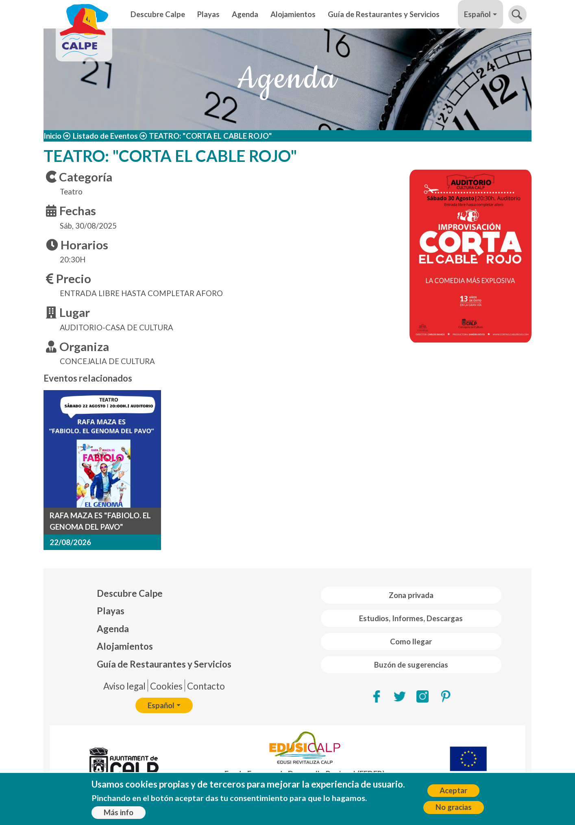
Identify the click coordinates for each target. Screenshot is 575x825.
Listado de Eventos (105, 135)
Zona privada (411, 595)
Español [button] (477, 14)
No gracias (454, 808)
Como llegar (411, 641)
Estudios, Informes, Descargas (411, 618)
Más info (118, 813)
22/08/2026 (70, 542)
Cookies (166, 686)
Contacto (206, 686)
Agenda (245, 14)
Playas (208, 14)
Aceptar (453, 791)
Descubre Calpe (158, 14)
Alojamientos (293, 14)
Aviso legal (124, 686)
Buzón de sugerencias (411, 664)
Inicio (52, 135)
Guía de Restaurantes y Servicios (384, 14)
